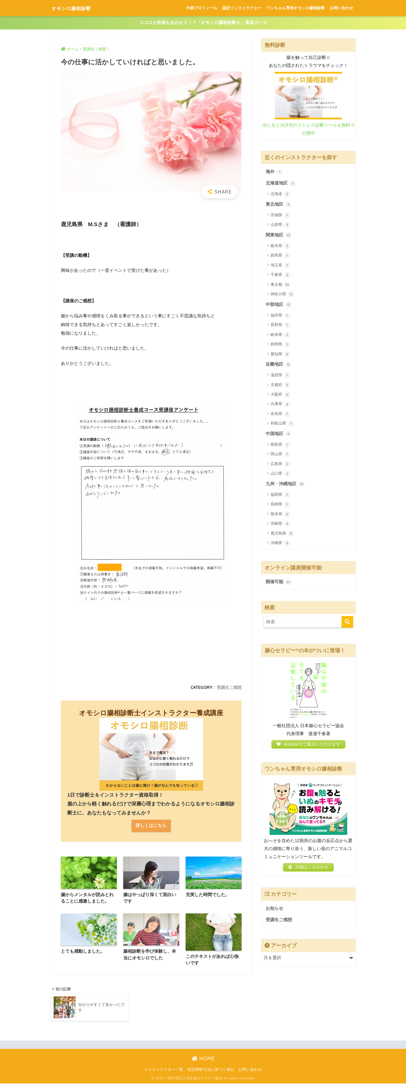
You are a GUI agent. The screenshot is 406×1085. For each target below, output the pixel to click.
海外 (274, 172)
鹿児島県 (282, 535)
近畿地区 (279, 365)
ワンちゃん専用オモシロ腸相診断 (295, 8)
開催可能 (279, 583)
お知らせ (274, 912)
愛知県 (280, 355)
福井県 (280, 316)
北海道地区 (281, 183)
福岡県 (280, 496)
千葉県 (280, 276)
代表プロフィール (201, 8)
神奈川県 (282, 295)
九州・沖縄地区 (285, 485)
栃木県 (280, 246)
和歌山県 (282, 424)
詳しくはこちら (151, 826)
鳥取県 (280, 446)
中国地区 (279, 435)
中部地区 (279, 305)
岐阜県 (280, 336)
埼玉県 (280, 266)
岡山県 (280, 455)
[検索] (347, 623)
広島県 (280, 465)
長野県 (280, 326)
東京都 (280, 285)
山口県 (280, 475)
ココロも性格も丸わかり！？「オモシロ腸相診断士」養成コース (203, 22)
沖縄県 (280, 544)
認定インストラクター (241, 8)
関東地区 (279, 236)
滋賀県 (280, 376)
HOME (203, 1060)
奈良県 (280, 415)
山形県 (280, 225)
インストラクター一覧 (163, 1071)
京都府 (280, 386)
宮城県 (280, 216)
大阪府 (280, 395)
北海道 (280, 194)
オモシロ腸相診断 (77, 8)
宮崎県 (280, 525)
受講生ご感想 (229, 687)
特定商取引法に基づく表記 (210, 1071)
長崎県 (280, 506)
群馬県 (280, 256)
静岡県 (280, 345)
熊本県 (280, 515)
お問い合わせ (341, 8)
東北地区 (279, 205)
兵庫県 (280, 405)
